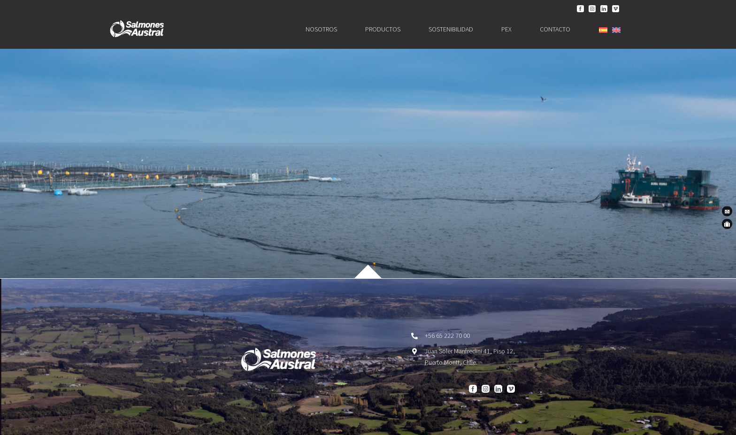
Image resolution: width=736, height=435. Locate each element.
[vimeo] (615, 8)
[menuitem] (603, 30)
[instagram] (592, 8)
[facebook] (580, 8)
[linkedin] (603, 8)
